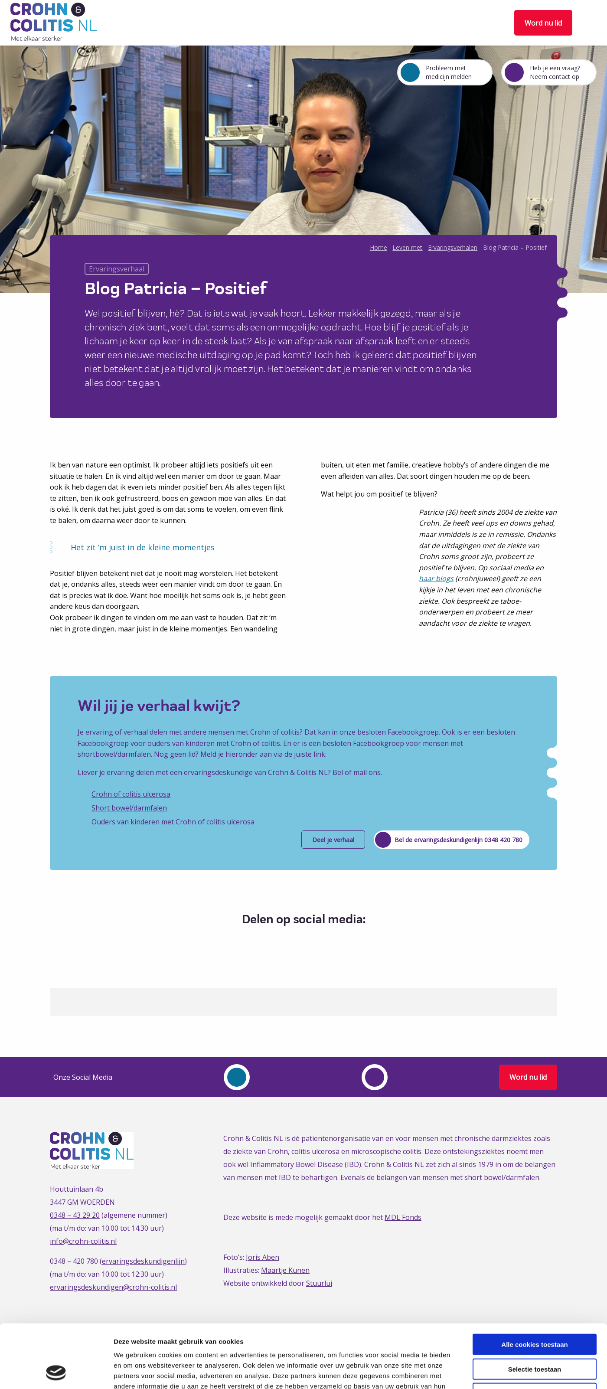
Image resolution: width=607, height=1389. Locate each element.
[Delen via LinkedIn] (309, 940)
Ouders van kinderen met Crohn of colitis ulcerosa (173, 822)
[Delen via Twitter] (293, 940)
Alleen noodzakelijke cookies (535, 1333)
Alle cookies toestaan (534, 1284)
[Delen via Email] (325, 940)
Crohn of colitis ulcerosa (130, 794)
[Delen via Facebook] (277, 940)
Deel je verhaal (333, 840)
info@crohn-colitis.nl (83, 1241)
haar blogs (436, 578)
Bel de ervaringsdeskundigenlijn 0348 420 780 (458, 840)
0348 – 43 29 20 (75, 1215)
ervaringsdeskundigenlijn (143, 1261)
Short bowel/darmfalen (129, 808)
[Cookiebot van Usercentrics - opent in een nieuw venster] (56, 1372)
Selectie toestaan (534, 1309)
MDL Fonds (403, 1217)
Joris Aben (262, 1257)
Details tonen (468, 1372)
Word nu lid (543, 23)
